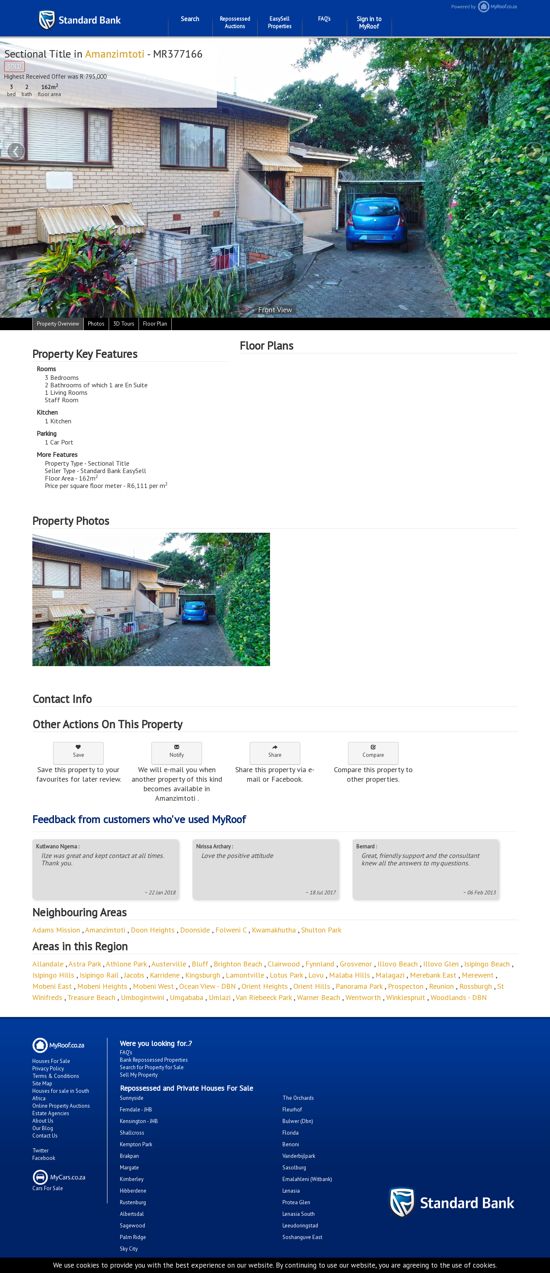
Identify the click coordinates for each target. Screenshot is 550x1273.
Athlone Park (126, 964)
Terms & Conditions (55, 1076)
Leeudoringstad (300, 1225)
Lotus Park (286, 975)
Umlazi (220, 997)
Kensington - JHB (139, 1121)
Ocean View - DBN (207, 986)
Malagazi (389, 975)
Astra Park (84, 964)
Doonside (195, 930)
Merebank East (433, 975)
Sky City (129, 1248)
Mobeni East (52, 986)
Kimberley (132, 1179)
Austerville (168, 964)
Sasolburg (294, 1167)
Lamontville (245, 975)
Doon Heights (153, 930)
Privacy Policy (48, 1068)
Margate (129, 1167)
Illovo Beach (397, 964)
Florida (290, 1132)
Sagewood (132, 1225)
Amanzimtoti (116, 53)
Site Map (42, 1083)
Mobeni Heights (102, 986)
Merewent (478, 975)
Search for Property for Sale (152, 1067)
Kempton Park (136, 1144)
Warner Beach (318, 997)
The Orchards (298, 1097)
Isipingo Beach (487, 964)
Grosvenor (356, 964)
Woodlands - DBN (459, 997)
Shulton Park (321, 930)
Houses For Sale (51, 1061)
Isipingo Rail (99, 975)
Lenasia (291, 1190)
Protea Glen (296, 1202)
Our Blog (42, 1128)
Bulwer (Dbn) (297, 1121)
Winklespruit (405, 997)
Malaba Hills (349, 975)
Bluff (200, 964)
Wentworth (364, 997)
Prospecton (405, 986)
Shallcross (132, 1132)
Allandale (47, 964)
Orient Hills (311, 986)
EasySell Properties (280, 22)
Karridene (165, 975)
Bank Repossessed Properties (154, 1059)
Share (275, 751)
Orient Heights (264, 986)
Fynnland (319, 964)
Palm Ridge (133, 1237)
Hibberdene (133, 1190)
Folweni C (230, 930)
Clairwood (284, 964)
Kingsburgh (202, 975)
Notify (177, 751)
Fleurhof (292, 1109)
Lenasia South (298, 1213)
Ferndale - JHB (136, 1109)
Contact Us (45, 1135)
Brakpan (129, 1155)
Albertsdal (132, 1213)
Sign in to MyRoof (369, 22)
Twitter (40, 1150)
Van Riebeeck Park (264, 997)
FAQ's (324, 18)
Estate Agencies (50, 1113)
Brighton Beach (238, 964)
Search (190, 19)
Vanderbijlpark (298, 1155)
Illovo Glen (442, 964)
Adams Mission (56, 930)
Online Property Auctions (61, 1105)
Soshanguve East (302, 1237)
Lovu (316, 975)
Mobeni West (153, 986)
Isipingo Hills (53, 975)
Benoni (290, 1144)
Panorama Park (359, 986)
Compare (373, 751)
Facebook (43, 1158)
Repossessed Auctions (235, 22)
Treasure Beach (91, 997)
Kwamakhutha (274, 930)
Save (78, 751)
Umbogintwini (142, 997)
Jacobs (134, 975)
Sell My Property (139, 1074)
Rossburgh (476, 986)
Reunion (441, 986)
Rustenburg (133, 1202)
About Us (43, 1120)
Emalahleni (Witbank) (307, 1179)
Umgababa (186, 997)
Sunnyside (132, 1097)
